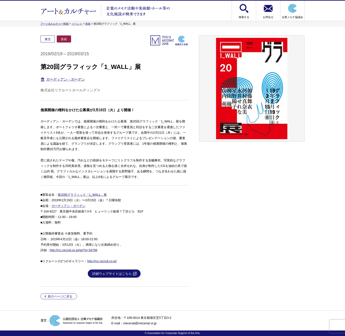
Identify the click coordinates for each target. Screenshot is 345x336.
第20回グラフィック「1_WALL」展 (82, 194)
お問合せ (268, 17)
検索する (244, 17)
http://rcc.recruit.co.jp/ (102, 261)
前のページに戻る (60, 296)
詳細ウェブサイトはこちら (112, 273)
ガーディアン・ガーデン (65, 79)
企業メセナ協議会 (292, 17)
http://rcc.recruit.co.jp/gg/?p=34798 (73, 250)
